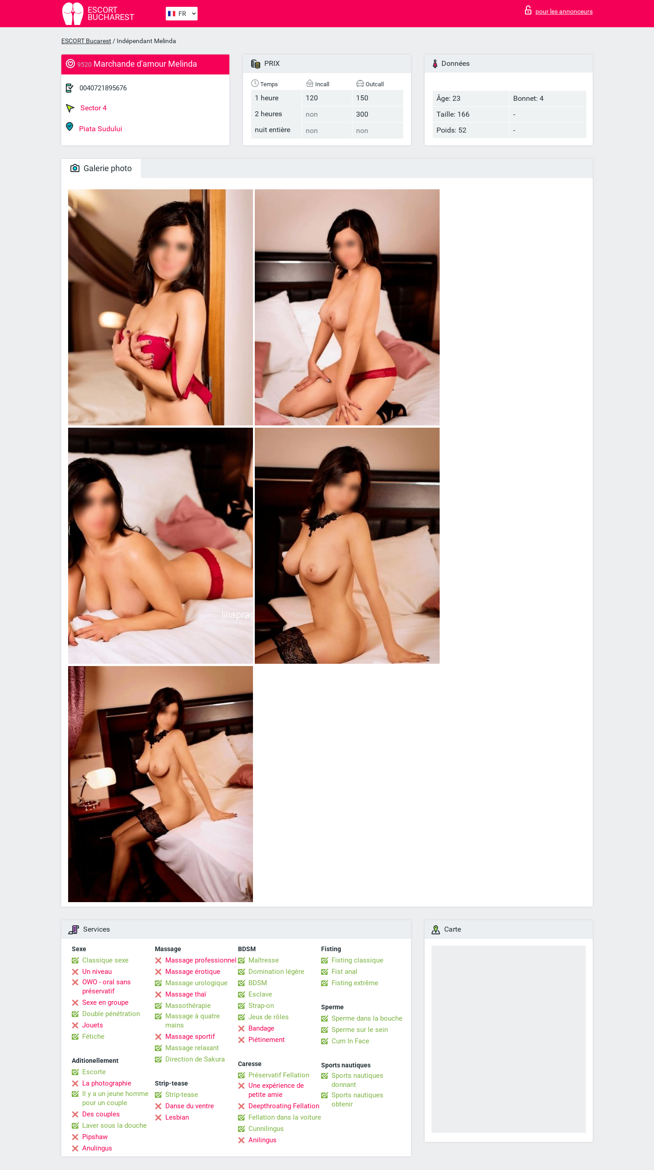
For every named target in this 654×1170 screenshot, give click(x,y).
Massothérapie (188, 1006)
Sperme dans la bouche (367, 1018)
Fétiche (93, 1036)
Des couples (101, 1114)
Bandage (261, 1028)
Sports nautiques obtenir (357, 1099)
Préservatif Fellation (278, 1075)
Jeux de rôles (268, 1017)
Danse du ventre (189, 1106)
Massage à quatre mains (192, 1020)
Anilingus (262, 1140)
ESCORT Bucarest (86, 40)
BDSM (257, 983)
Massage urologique (196, 983)
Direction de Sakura (195, 1059)
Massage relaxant (192, 1048)
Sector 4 (86, 108)
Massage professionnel (201, 960)
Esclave (260, 994)
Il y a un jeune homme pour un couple (115, 1098)
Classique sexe (105, 960)
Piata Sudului (94, 127)
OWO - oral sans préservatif (106, 986)
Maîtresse (263, 960)
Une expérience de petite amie (276, 1090)
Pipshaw (95, 1137)
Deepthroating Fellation (283, 1106)
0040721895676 (103, 88)
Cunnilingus (266, 1129)
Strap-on (261, 1006)
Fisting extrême (355, 983)
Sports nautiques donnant (357, 1080)
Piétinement (266, 1040)
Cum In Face (350, 1041)
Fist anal (344, 972)
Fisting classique (357, 960)
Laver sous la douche (114, 1125)
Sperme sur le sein (360, 1030)
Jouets (92, 1025)
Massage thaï (185, 994)
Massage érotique (192, 972)
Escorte (94, 1072)
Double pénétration (111, 1014)
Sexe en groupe (105, 1002)
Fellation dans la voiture (284, 1117)
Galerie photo (101, 168)
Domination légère (276, 972)
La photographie (106, 1083)
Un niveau (97, 972)
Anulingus (97, 1148)
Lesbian (177, 1117)
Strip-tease (181, 1095)
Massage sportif (190, 1036)
